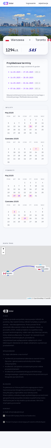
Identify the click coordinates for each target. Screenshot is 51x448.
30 (30, 133)
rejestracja (43, 3)
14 (19, 126)
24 (36, 130)
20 (14, 130)
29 (25, 133)
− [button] (3, 253)
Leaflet (29, 298)
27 (14, 133)
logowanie (31, 3)
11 (43, 123)
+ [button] (3, 249)
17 (36, 126)
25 (43, 130)
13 (14, 126)
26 (9, 133)
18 (43, 126)
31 (36, 133)
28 (19, 133)
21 (19, 130)
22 (25, 130)
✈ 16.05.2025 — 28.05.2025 (20, 77)
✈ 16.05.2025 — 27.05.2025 (21, 72)
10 (36, 123)
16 (30, 126)
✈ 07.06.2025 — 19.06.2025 (21, 88)
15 (25, 126)
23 (30, 130)
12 (9, 126)
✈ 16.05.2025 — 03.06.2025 (21, 83)
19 (9, 130)
